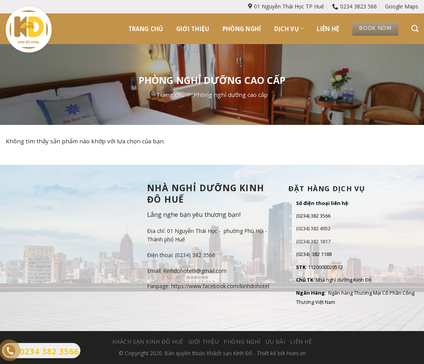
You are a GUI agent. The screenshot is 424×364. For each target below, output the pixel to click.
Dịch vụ (289, 29)
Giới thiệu (193, 29)
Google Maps (401, 6)
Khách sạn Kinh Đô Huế (147, 341)
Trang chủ (145, 29)
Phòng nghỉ (242, 29)
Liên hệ (328, 29)
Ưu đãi (275, 341)
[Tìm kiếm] (414, 29)
